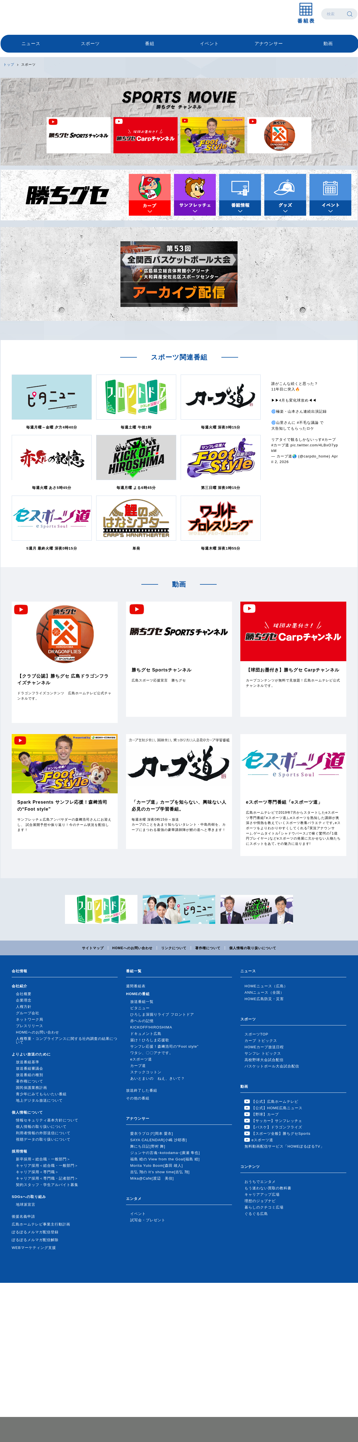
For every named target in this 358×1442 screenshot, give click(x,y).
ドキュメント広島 (145, 1033)
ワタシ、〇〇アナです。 (151, 1053)
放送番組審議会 (29, 1068)
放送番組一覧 (142, 1001)
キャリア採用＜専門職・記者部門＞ (47, 1178)
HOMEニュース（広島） (266, 986)
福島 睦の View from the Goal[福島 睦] (165, 1159)
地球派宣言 (25, 1204)
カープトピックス (150, 195)
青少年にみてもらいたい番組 (41, 1094)
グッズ (285, 195)
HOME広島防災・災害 (264, 999)
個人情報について (27, 1112)
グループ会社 (27, 1013)
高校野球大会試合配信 (264, 1060)
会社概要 (24, 994)
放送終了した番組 (141, 1090)
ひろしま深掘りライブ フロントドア (162, 1014)
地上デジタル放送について (39, 1100)
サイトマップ (93, 948)
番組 (149, 43)
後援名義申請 (23, 1216)
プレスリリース (29, 1026)
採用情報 (19, 1151)
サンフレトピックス (195, 195)
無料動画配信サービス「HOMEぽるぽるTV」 (284, 1146)
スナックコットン (145, 1072)
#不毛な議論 (308, 422)
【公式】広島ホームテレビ (274, 1101)
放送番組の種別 (29, 1075)
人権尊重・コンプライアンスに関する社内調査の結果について (66, 1040)
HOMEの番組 (138, 994)
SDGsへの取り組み (29, 1197)
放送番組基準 (27, 1062)
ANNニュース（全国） (264, 992)
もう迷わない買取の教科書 (268, 1188)
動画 (328, 43)
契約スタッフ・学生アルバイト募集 (47, 1185)
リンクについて (174, 948)
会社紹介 (19, 986)
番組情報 (240, 195)
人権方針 (24, 1006)
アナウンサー (269, 43)
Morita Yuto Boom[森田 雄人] (156, 1165)
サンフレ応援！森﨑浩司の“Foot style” (164, 1046)
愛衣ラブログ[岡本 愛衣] (151, 1133)
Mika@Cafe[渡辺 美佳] (152, 1178)
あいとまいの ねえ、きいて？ (157, 1078)
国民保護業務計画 (31, 1087)
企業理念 (24, 1000)
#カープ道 (280, 445)
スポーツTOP (256, 1034)
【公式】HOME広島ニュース (277, 1108)
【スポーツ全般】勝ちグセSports (281, 1133)
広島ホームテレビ (30, 13)
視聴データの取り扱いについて (43, 1139)
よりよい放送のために (31, 1054)
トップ (8, 65)
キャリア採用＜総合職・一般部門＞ (47, 1165)
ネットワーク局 (29, 1019)
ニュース (30, 43)
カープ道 (138, 1065)
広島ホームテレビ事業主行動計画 (41, 1224)
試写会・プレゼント (147, 1220)
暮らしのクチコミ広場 (264, 1207)
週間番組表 (136, 986)
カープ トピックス (261, 1040)
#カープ (329, 439)
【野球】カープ (265, 1114)
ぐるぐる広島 (256, 1213)
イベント (209, 43)
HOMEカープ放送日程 (264, 1047)
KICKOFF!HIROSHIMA (151, 1027)
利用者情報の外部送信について (43, 1133)
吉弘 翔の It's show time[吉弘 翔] (160, 1172)
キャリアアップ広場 (262, 1194)
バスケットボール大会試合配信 (272, 1066)
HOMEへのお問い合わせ (132, 948)
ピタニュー (140, 1008)
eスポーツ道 (141, 1059)
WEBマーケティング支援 (34, 1247)
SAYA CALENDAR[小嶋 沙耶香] (158, 1140)
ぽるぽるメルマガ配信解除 (35, 1240)
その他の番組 (137, 1098)
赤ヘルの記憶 (142, 1021)
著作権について (208, 948)
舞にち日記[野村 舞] (147, 1146)
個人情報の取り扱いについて (252, 948)
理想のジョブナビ (260, 1201)
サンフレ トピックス (263, 1053)
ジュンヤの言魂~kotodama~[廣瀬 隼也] (165, 1153)
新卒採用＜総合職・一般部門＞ (43, 1159)
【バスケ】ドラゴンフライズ (276, 1127)
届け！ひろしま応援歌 (149, 1040)
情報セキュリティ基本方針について (47, 1120)
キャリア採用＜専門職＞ (37, 1172)
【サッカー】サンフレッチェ (276, 1121)
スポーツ (90, 43)
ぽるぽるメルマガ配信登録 (35, 1232)
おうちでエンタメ (260, 1181)
